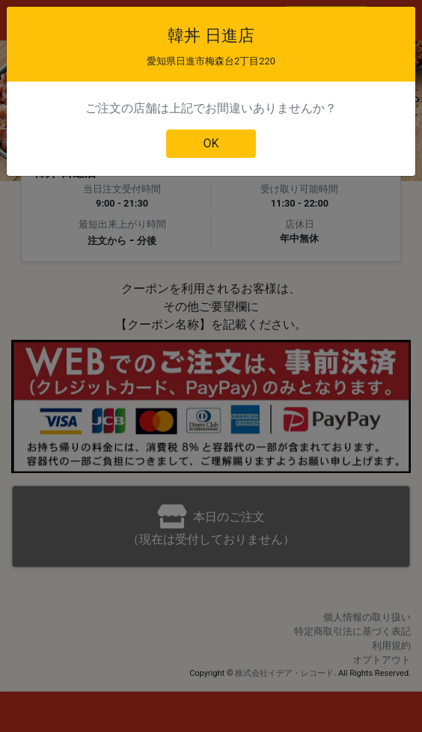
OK (210, 143)
